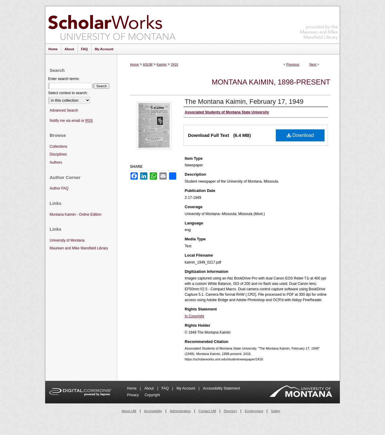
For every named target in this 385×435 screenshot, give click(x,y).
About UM (129, 411)
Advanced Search (64, 110)
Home (134, 64)
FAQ (166, 388)
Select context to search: (68, 93)
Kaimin (162, 64)
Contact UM (207, 411)
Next (313, 64)
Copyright (152, 395)
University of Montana (67, 240)
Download (300, 135)
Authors (56, 162)
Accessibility (153, 411)
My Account (186, 388)
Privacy (133, 395)
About (149, 388)
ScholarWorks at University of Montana (111, 25)
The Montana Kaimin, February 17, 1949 (244, 101)
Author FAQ (59, 188)
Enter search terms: (64, 79)
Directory (230, 411)
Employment (254, 411)
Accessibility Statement (221, 388)
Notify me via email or (71, 121)
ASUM (147, 64)
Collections (58, 146)
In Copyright (194, 316)
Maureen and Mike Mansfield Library (319, 24)
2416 (174, 64)
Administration (180, 411)
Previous (292, 64)
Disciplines (58, 154)
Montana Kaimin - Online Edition (75, 214)
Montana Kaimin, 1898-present (271, 82)
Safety (275, 411)
